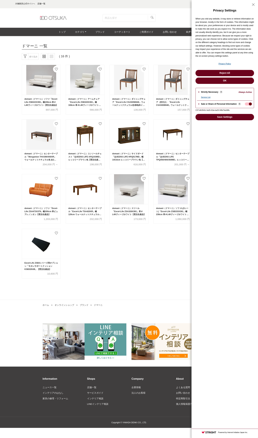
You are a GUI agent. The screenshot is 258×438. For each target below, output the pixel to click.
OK (225, 80)
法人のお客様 (138, 396)
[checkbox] (248, 103)
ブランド (86, 308)
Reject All (224, 73)
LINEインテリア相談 (98, 407)
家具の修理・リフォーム (55, 402)
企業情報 (136, 390)
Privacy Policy (225, 64)
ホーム (46, 308)
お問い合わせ (183, 396)
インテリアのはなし (53, 396)
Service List (205, 97)
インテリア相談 (95, 402)
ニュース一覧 (50, 390)
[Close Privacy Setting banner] (253, 4)
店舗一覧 (91, 390)
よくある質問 (183, 390)
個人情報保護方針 (185, 407)
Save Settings (224, 117)
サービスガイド (95, 396)
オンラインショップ (65, 308)
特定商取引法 (183, 402)
